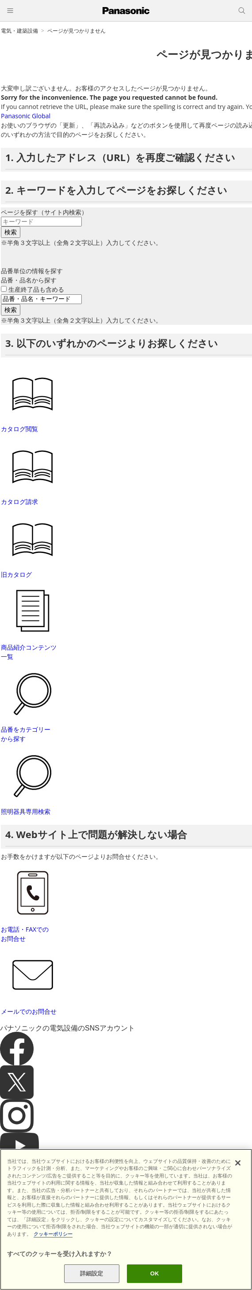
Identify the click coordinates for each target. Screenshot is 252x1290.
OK (154, 1273)
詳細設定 (91, 1273)
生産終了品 (36, 289)
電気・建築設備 (19, 30)
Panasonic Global (25, 116)
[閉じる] (238, 1163)
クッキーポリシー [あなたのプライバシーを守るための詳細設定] (53, 1234)
